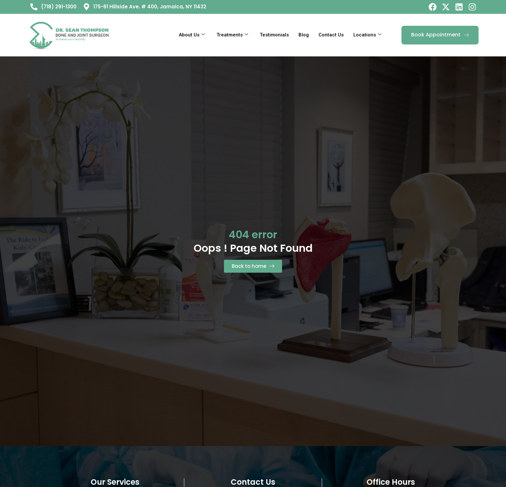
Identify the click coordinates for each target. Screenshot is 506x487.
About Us (192, 35)
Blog (304, 35)
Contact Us (331, 35)
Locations (367, 35)
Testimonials (274, 35)
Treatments (232, 35)
